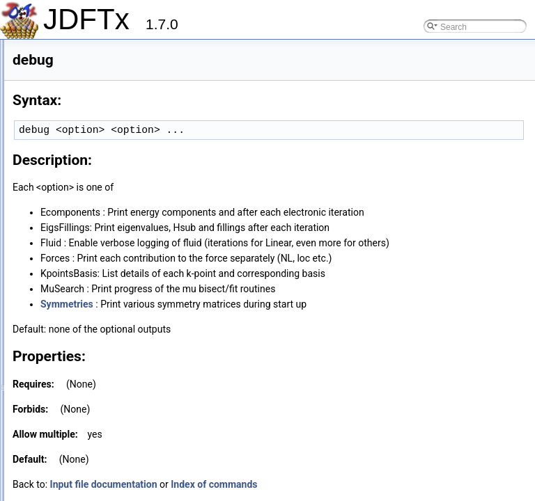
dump (67, 323)
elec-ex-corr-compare (97, 461)
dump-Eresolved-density (102, 338)
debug (68, 277)
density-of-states (87, 307)
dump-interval (82, 369)
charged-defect (85, 124)
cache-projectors (88, 93)
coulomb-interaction (93, 200)
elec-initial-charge (90, 476)
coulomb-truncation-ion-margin (114, 231)
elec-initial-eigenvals (94, 491)
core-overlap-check (92, 185)
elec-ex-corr (79, 445)
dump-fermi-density (93, 353)
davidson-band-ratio (94, 262)
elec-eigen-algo (85, 430)
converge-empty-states (99, 154)
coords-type (79, 170)
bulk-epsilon (79, 78)
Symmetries (241, 334)
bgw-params (80, 47)
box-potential (81, 62)
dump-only (76, 399)
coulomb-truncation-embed (107, 216)
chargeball (76, 108)
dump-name (79, 384)
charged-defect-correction (105, 139)
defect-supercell (86, 292)
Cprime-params (86, 246)
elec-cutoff (76, 415)
